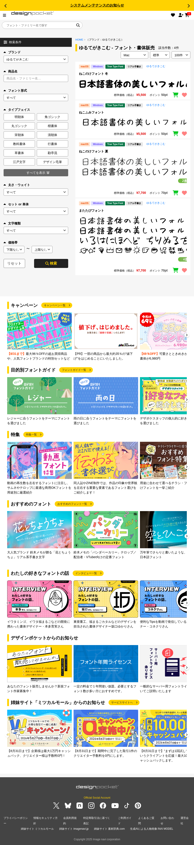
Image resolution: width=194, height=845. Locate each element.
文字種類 (12, 223)
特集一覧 (31, 434)
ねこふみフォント (91, 112)
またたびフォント (91, 210)
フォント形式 (15, 90)
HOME (79, 39)
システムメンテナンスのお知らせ (97, 5)
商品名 (10, 71)
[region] (133, 84)
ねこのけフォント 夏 (93, 151)
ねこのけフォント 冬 (93, 73)
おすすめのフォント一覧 (72, 503)
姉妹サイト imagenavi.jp (74, 828)
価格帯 (10, 242)
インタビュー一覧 (86, 573)
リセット (14, 263)
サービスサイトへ (122, 702)
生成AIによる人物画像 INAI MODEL (151, 828)
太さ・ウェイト (17, 185)
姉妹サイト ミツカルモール (37, 828)
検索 (51, 263)
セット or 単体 (16, 204)
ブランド (12, 52)
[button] (5, 5)
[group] (39, 337)
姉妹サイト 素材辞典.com (109, 828)
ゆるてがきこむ (155, 66)
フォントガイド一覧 (74, 370)
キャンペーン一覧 (54, 305)
